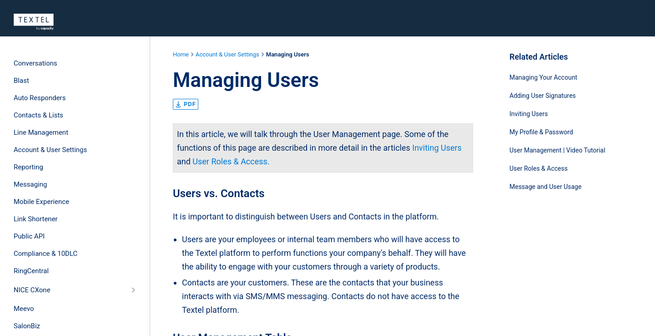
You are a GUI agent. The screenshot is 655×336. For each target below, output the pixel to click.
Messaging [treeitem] (30, 184)
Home (181, 54)
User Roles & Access (538, 168)
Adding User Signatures (542, 95)
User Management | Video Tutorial (557, 150)
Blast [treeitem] (21, 80)
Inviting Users (437, 148)
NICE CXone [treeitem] (32, 290)
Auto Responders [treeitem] (40, 98)
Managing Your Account (543, 77)
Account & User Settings (227, 54)
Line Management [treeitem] (41, 132)
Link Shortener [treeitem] (36, 219)
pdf (185, 104)
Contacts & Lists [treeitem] (38, 115)
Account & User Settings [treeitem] (50, 150)
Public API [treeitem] (29, 236)
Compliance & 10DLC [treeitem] (45, 253)
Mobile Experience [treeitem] (41, 202)
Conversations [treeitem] (35, 63)
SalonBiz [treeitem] (27, 326)
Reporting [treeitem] (28, 167)
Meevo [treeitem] (24, 309)
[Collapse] (133, 289)
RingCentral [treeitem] (31, 271)
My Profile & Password (541, 132)
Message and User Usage (545, 186)
